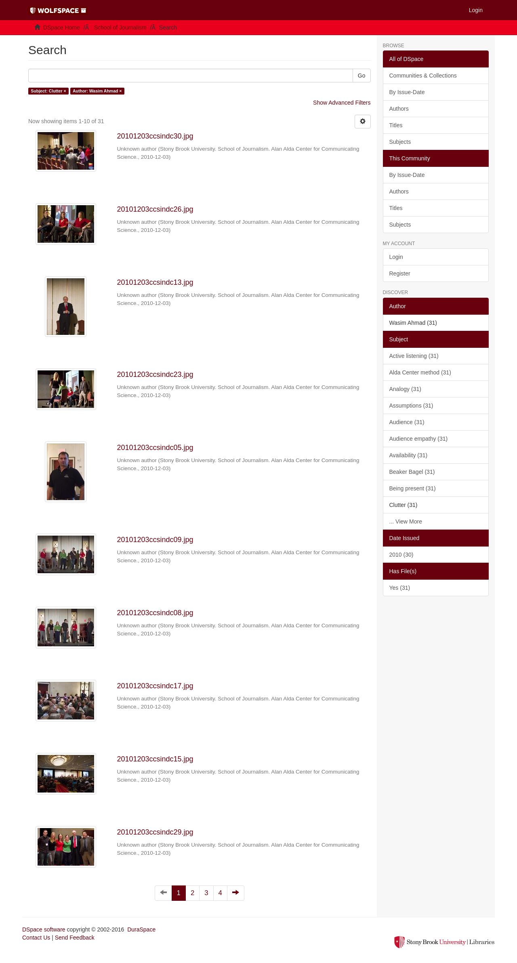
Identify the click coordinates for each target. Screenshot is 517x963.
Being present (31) (412, 488)
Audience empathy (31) (418, 438)
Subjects (400, 142)
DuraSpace (141, 929)
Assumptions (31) (411, 405)
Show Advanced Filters (341, 102)
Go (362, 75)
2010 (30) (401, 554)
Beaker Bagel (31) (412, 472)
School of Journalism (120, 27)
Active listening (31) (414, 356)
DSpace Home (61, 27)
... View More (405, 521)
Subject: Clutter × (48, 90)
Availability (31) (408, 455)
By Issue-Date (407, 92)
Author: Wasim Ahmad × (97, 90)
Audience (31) (407, 422)
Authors (399, 108)
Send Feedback (75, 937)
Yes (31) (399, 588)
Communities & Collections (423, 75)
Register (399, 273)
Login (396, 257)
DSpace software (43, 929)
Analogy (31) (405, 389)
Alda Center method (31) (420, 372)
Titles (396, 125)
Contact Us (36, 937)
